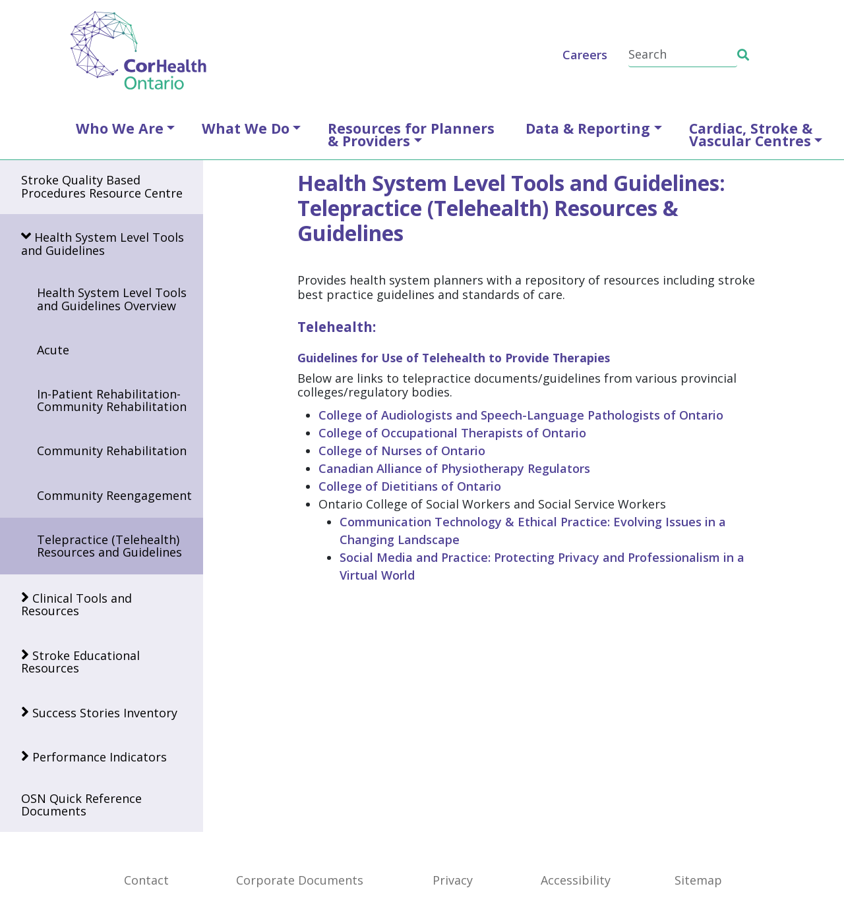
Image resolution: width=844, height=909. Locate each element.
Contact (146, 880)
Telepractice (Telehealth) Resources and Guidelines (109, 546)
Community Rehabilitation (112, 450)
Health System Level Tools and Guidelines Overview (112, 299)
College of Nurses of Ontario (401, 450)
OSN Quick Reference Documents (81, 804)
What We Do (245, 128)
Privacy (453, 880)
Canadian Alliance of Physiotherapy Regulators (454, 468)
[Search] (682, 55)
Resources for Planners (411, 134)
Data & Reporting (588, 128)
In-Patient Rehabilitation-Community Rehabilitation (112, 400)
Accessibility (576, 880)
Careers (584, 55)
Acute (53, 350)
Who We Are (120, 128)
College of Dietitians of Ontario (409, 486)
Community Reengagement (114, 495)
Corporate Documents (299, 880)
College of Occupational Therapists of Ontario (452, 433)
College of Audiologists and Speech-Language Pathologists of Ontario (520, 415)
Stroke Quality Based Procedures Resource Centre (102, 186)
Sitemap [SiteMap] (698, 880)
